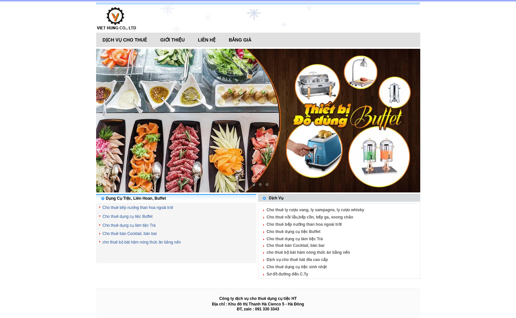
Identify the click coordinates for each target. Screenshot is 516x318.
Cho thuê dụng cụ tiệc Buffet (128, 216)
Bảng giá (240, 40)
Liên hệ (207, 40)
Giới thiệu (172, 40)
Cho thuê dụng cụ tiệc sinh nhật (297, 267)
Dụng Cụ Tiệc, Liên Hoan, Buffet (136, 198)
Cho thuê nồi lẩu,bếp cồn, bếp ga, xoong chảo (310, 217)
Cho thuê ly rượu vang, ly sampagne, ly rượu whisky (315, 210)
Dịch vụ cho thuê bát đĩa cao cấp (297, 259)
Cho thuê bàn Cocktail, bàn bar (130, 233)
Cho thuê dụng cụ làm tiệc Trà (129, 225)
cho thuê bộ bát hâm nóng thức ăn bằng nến (142, 242)
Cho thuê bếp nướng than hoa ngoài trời (138, 207)
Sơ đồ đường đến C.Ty (287, 274)
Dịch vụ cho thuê (125, 40)
